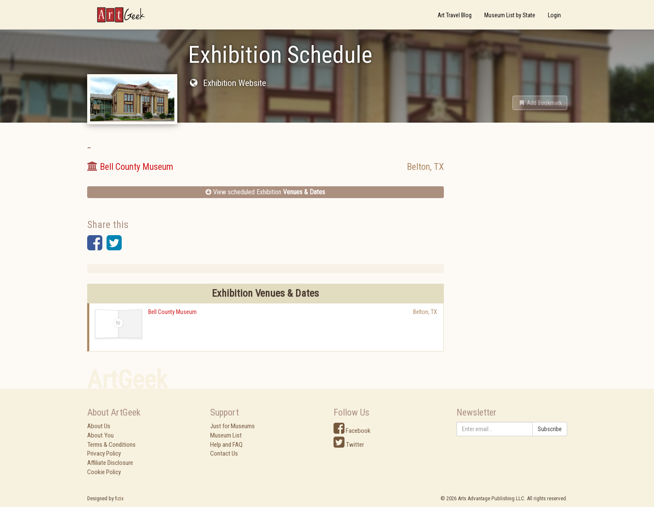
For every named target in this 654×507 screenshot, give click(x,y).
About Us (98, 426)
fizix (119, 498)
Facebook (352, 431)
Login (554, 15)
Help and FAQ (226, 444)
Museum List (226, 435)
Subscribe (550, 429)
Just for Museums (232, 426)
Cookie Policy (104, 472)
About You (100, 435)
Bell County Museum (172, 311)
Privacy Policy (104, 453)
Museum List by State (509, 15)
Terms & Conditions (111, 444)
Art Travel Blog (455, 15)
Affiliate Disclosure (110, 463)
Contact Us (224, 453)
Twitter (349, 444)
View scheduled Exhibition (265, 192)
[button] (540, 103)
